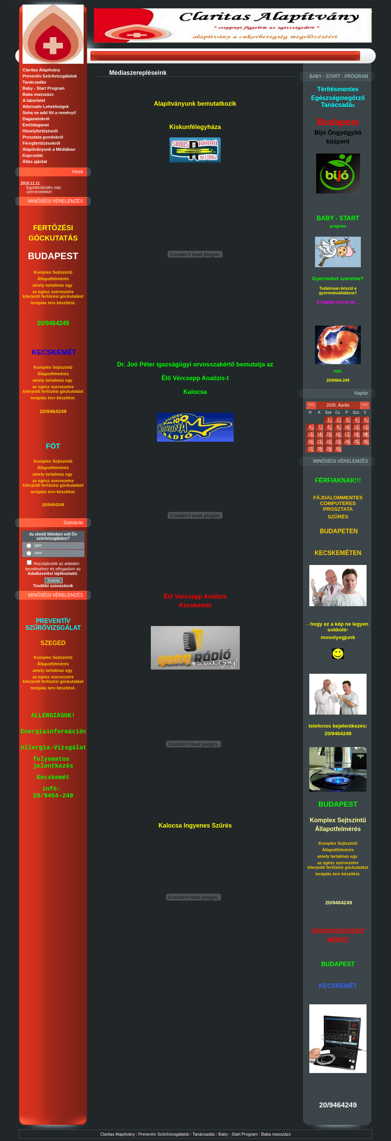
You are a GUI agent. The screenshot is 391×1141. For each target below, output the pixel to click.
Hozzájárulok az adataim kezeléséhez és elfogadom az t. (53, 568)
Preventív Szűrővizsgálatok (163, 1134)
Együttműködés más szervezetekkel (43, 190)
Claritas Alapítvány (117, 1134)
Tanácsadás (203, 1134)
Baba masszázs (276, 1134)
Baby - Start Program (238, 1134)
